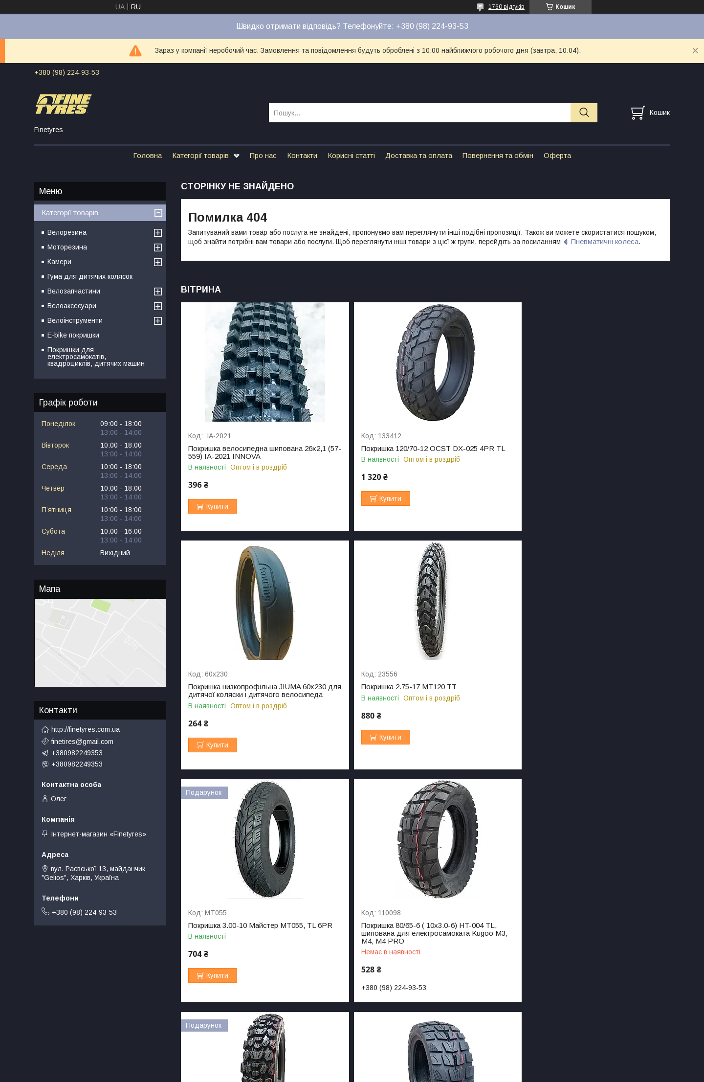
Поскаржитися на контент (355, 1072)
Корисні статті (351, 155)
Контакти (302, 155)
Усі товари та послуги (627, 1013)
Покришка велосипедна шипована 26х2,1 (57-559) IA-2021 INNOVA (257, 452)
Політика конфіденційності (432, 1072)
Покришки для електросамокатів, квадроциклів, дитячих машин (96, 356)
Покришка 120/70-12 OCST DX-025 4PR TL (425, 448)
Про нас (263, 155)
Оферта (557, 155)
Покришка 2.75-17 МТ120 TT (236, 695)
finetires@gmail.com (82, 741)
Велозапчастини (73, 291)
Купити (217, 506)
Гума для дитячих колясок (89, 276)
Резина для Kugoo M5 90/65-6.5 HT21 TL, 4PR (587, 931)
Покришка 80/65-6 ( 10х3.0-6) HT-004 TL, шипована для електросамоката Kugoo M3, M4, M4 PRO (585, 702)
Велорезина (67, 232)
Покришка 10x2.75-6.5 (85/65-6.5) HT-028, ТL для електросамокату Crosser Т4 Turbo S (425, 935)
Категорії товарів (200, 155)
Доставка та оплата (418, 155)
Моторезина (67, 247)
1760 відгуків (506, 6)
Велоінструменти (75, 320)
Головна (147, 155)
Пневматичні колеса (604, 241)
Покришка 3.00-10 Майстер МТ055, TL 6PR (425, 695)
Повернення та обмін (497, 155)
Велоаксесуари (71, 306)
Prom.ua (398, 1055)
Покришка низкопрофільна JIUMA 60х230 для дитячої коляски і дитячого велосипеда (586, 456)
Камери (59, 262)
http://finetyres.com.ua (85, 729)
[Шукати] (584, 112)
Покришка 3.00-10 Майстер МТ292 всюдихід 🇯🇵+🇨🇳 (245, 931)
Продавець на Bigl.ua (352, 1063)
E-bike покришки (73, 335)
